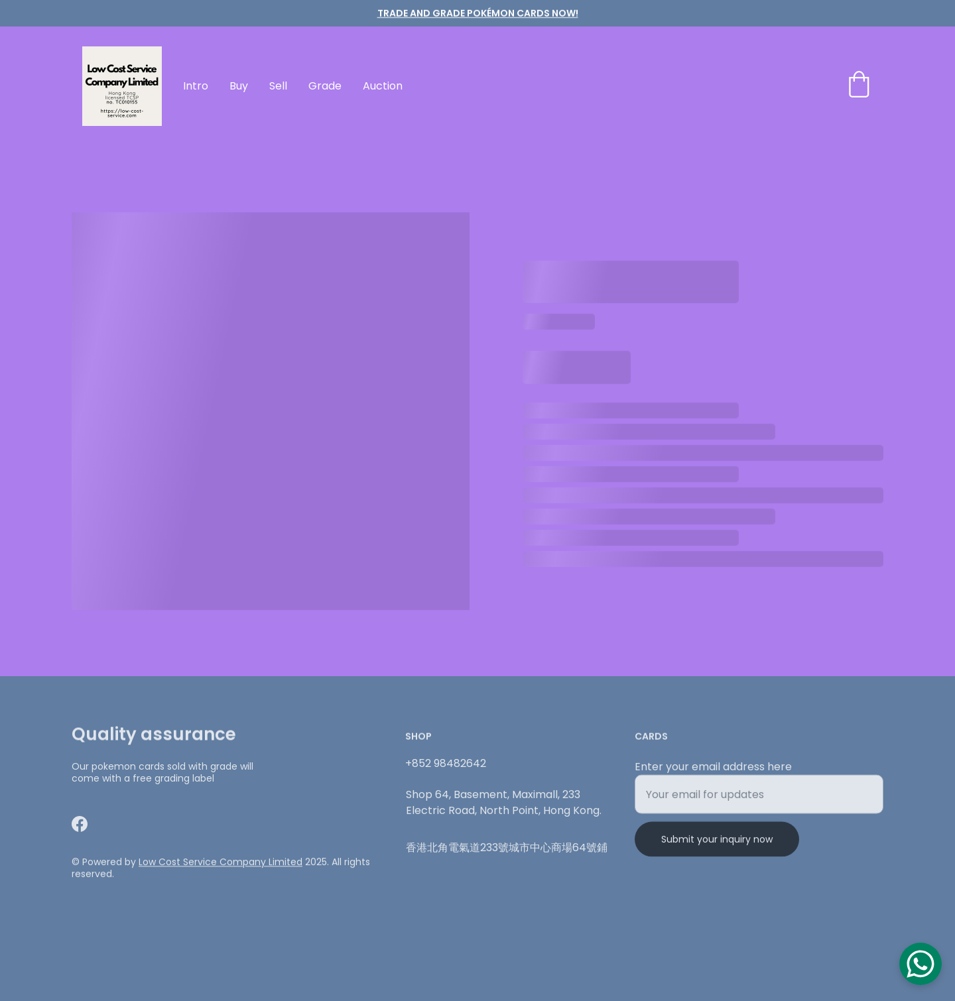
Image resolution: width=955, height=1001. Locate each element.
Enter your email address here (713, 772)
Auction (383, 85)
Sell (278, 85)
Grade (325, 85)
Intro (195, 85)
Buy (238, 85)
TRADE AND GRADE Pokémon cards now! (477, 13)
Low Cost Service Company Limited (220, 863)
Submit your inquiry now (717, 844)
